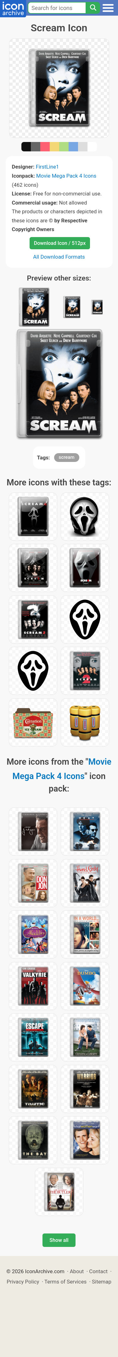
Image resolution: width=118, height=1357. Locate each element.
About (77, 1271)
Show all (58, 1240)
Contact (98, 1271)
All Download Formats (59, 257)
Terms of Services (65, 1282)
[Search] (93, 8)
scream (67, 457)
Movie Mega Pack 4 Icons (66, 176)
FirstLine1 (47, 167)
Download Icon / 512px (60, 243)
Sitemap (101, 1282)
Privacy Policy (23, 1282)
